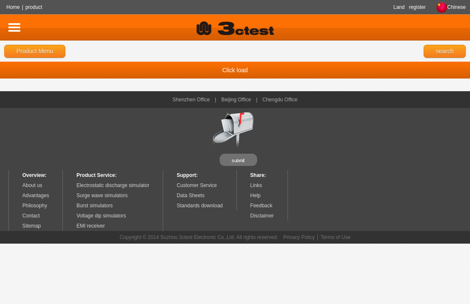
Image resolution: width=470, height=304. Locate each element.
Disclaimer (262, 216)
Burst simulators (94, 206)
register (417, 7)
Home (13, 7)
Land (399, 7)
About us (32, 185)
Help (255, 195)
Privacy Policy (299, 237)
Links (256, 185)
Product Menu (34, 51)
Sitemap (31, 226)
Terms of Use (336, 237)
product (33, 7)
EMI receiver (90, 226)
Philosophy (34, 206)
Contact (31, 216)
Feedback (261, 206)
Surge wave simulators (101, 195)
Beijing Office (236, 100)
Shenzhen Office (191, 100)
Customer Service (197, 185)
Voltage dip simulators (101, 216)
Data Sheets (190, 195)
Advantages (35, 195)
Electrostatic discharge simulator (112, 185)
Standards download (200, 206)
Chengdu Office (280, 100)
